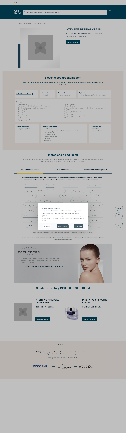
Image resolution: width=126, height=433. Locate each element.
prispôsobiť (47, 226)
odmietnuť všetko (62, 226)
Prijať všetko (78, 226)
